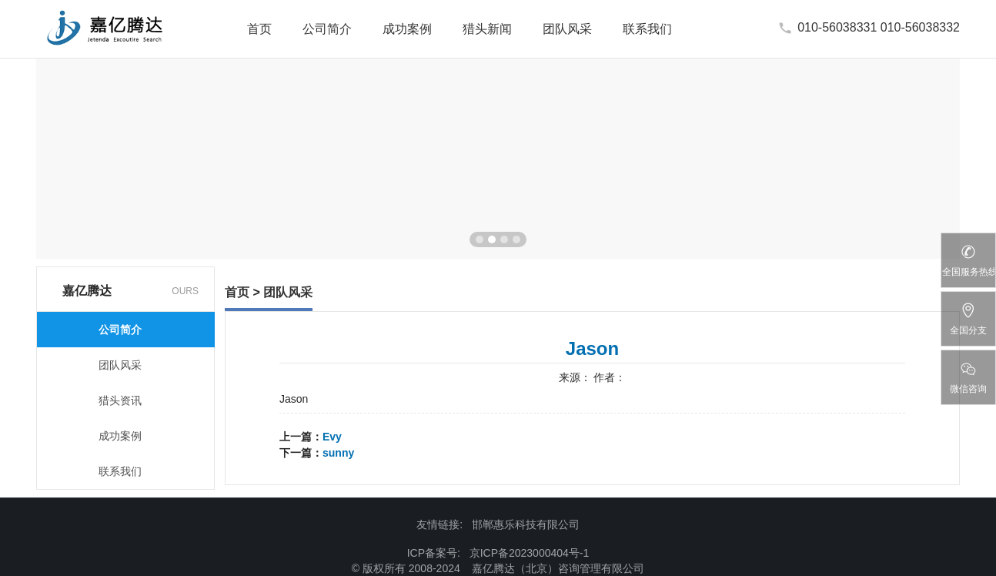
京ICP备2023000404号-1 (530, 553)
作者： (609, 377)
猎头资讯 (120, 400)
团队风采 (567, 28)
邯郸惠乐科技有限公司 (526, 524)
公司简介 (327, 28)
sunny (338, 453)
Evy (332, 436)
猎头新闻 (487, 28)
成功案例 (407, 28)
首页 (259, 28)
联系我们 (647, 28)
